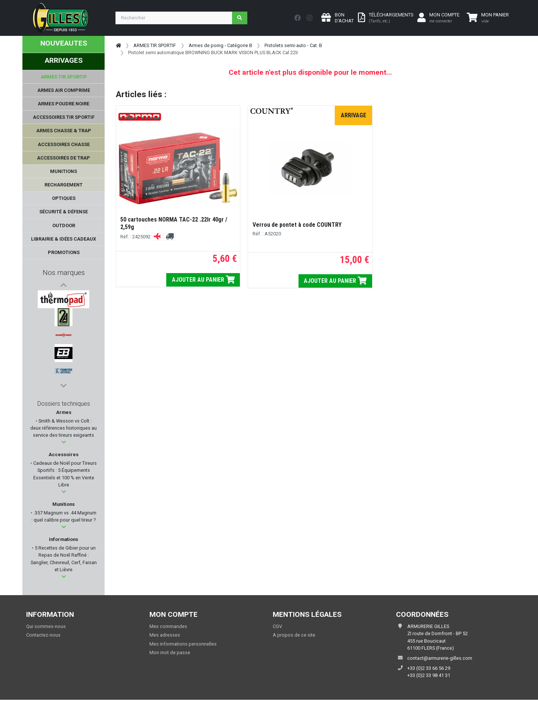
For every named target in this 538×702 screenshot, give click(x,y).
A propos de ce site (294, 637)
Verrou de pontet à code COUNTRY (297, 224)
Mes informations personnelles (183, 646)
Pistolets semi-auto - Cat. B (293, 45)
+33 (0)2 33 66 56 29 (428, 670)
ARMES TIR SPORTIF (154, 45)
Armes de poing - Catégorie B (220, 45)
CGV (277, 628)
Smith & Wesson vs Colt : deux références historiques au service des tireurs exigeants (63, 430)
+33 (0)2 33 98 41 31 (428, 677)
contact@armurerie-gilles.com (439, 660)
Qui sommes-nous (46, 628)
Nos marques (64, 272)
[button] (64, 444)
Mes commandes (168, 628)
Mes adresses (164, 637)
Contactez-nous (43, 637)
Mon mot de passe (169, 654)
